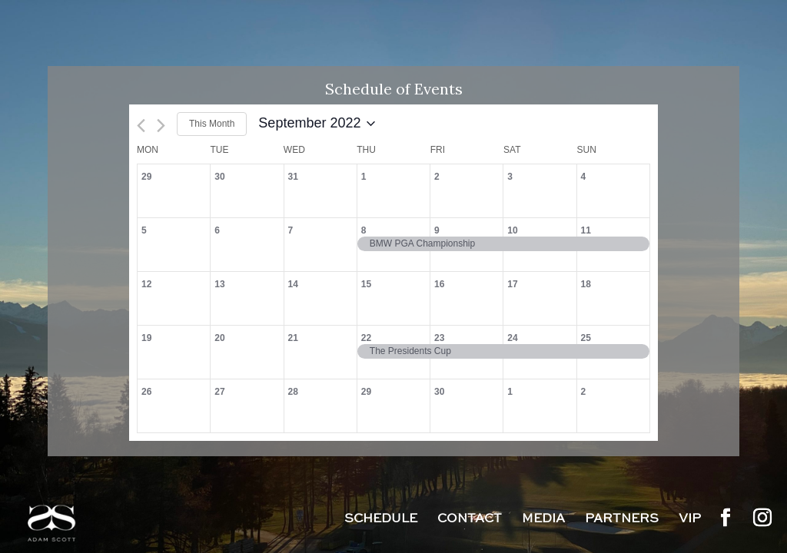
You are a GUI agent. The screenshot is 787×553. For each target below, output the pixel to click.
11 (586, 230)
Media (543, 520)
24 (512, 338)
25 (586, 338)
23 (439, 338)
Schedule (380, 520)
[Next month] (161, 125)
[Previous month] (141, 125)
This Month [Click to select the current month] (211, 123)
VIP (690, 520)
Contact (469, 520)
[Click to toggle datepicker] (316, 124)
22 (366, 338)
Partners (622, 520)
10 (512, 230)
